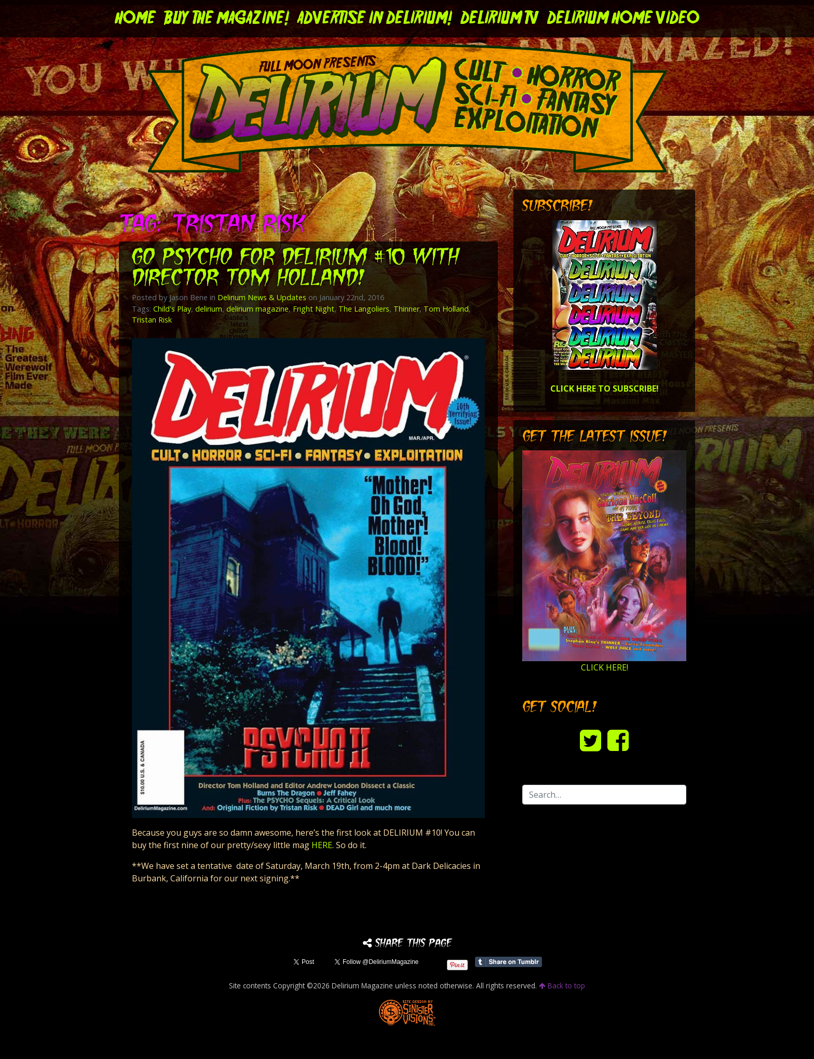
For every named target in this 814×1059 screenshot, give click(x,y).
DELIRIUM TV (499, 18)
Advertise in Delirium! (374, 18)
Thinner (406, 309)
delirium (208, 309)
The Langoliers (363, 309)
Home (135, 18)
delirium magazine (257, 309)
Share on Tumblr (508, 962)
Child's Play (172, 309)
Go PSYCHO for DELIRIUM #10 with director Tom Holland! (295, 268)
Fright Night (313, 309)
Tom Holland (446, 309)
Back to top (562, 985)
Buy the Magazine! (226, 18)
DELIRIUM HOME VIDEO (623, 18)
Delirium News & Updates (262, 297)
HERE (321, 845)
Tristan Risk (152, 320)
